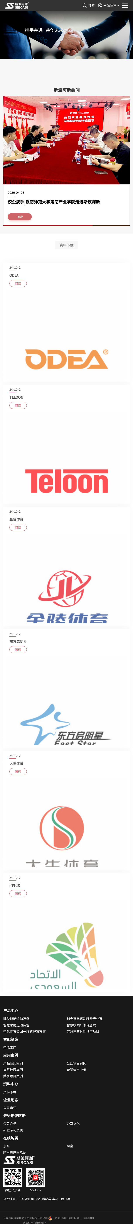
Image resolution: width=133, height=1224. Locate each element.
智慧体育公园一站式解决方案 (24, 1031)
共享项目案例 (13, 1076)
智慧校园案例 (13, 1069)
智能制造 (10, 1039)
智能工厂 (9, 1047)
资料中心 (10, 1084)
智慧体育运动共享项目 (83, 1031)
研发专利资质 (13, 1130)
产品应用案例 (13, 1063)
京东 (6, 1146)
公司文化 (73, 1123)
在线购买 (10, 1138)
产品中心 (10, 1010)
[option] (66, 162)
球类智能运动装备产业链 (85, 1018)
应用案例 (10, 1055)
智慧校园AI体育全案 (81, 1025)
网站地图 (88, 1218)
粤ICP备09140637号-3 (68, 1218)
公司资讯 (9, 1107)
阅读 (20, 218)
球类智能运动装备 (16, 1018)
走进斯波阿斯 (14, 1115)
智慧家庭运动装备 (16, 1025)
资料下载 (67, 246)
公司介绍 (9, 1123)
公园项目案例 (76, 1063)
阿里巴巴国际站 (14, 1152)
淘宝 (70, 1146)
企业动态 (10, 1100)
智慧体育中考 (76, 1069)
